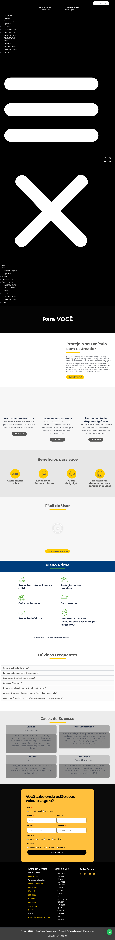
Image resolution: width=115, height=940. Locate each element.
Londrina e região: (35, 884)
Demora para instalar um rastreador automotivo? (24, 688)
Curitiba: (31, 898)
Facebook (41, 847)
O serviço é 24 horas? (12, 683)
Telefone (61, 825)
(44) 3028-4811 (34, 895)
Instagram (51, 847)
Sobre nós (8, 15)
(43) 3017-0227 (45, 7)
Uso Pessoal (49, 811)
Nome (30, 815)
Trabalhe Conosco (10, 49)
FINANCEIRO (8, 41)
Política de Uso (89, 931)
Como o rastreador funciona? (16, 668)
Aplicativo (7, 24)
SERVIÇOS (8, 18)
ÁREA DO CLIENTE (10, 32)
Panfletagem (63, 847)
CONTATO (8, 44)
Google (32, 847)
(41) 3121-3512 (34, 902)
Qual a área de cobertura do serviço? (19, 678)
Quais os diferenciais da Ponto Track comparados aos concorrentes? (33, 698)
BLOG (7, 52)
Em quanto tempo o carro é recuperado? (20, 673)
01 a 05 (31, 839)
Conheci (30, 843)
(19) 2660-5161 (34, 910)
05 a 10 (40, 839)
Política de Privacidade (74, 931)
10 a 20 (48, 839)
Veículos (30, 835)
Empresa (60, 815)
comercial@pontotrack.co (38, 917)
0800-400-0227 (72, 7)
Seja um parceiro (10, 47)
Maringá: (31, 891)
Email (29, 825)
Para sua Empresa (10, 21)
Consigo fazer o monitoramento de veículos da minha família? (30, 693)
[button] (51, 160)
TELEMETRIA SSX (10, 38)
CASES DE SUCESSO (8, 279)
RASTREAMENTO (10, 35)
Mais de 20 (58, 839)
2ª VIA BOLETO (6, 276)
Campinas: (32, 906)
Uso (29, 807)
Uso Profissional (35, 811)
